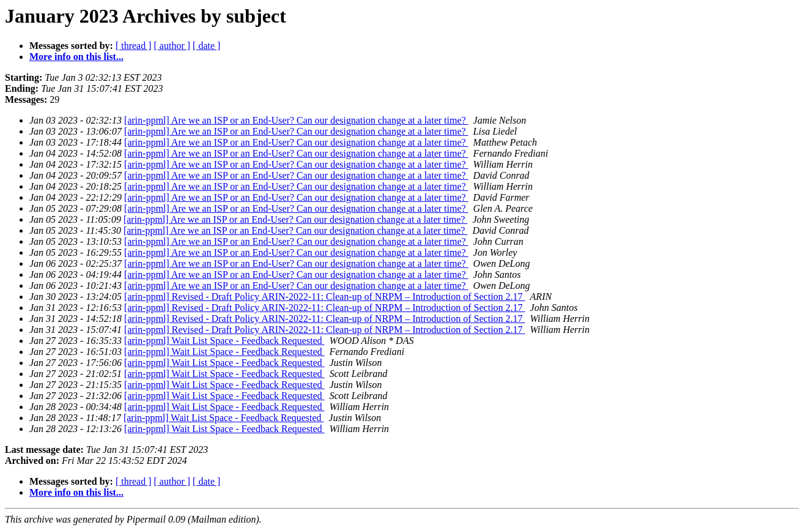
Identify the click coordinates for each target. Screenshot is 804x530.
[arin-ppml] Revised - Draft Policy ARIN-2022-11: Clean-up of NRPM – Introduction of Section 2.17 (324, 296)
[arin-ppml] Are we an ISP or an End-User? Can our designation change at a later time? (296, 120)
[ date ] (206, 45)
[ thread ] (134, 45)
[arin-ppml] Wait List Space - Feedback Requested (224, 340)
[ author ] (172, 45)
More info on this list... (76, 56)
